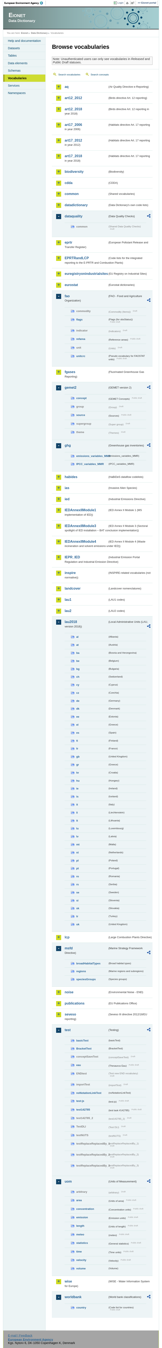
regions (81, 971)
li (77, 812)
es (77, 732)
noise (69, 992)
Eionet (24, 33)
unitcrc (80, 356)
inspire (70, 573)
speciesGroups (86, 979)
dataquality (73, 216)
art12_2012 (73, 98)
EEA (25, 3)
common (72, 194)
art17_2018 (73, 156)
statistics (82, 1242)
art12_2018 (73, 109)
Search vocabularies (69, 74)
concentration (85, 1208)
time (79, 1251)
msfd (69, 948)
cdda (68, 183)
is (77, 796)
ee (77, 716)
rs (77, 884)
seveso (70, 1014)
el (77, 724)
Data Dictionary (39, 33)
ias (67, 488)
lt (77, 820)
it (77, 804)
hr (77, 772)
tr (77, 916)
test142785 (83, 1109)
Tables (12, 55)
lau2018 (71, 622)
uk (77, 924)
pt (77, 868)
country (81, 1307)
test (67, 1030)
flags (79, 319)
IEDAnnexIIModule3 (80, 526)
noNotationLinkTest (88, 1092)
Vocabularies (17, 78)
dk (77, 708)
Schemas (14, 70)
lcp (67, 937)
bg (78, 669)
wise (68, 1281)
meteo (80, 1234)
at (77, 644)
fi (77, 740)
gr (77, 764)
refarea (80, 339)
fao (67, 296)
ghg (68, 445)
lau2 (68, 611)
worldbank (73, 1297)
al (77, 636)
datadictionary (76, 205)
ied (67, 499)
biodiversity (74, 171)
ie (77, 788)
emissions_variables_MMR (92, 456)
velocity (81, 1260)
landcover (73, 588)
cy (77, 684)
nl (77, 852)
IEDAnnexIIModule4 (80, 541)
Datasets (14, 48)
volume (81, 1268)
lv (77, 836)
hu (78, 780)
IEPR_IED (72, 557)
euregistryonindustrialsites (86, 273)
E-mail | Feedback (20, 1335)
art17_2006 (73, 125)
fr (77, 748)
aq (67, 87)
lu (77, 828)
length (80, 1225)
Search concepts (100, 74)
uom (68, 1181)
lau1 (68, 599)
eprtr (68, 242)
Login (120, 2)
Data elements (17, 63)
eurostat (71, 285)
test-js (80, 1101)
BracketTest (83, 1048)
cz (77, 692)
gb (78, 756)
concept (81, 398)
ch (77, 676)
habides (71, 477)
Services (13, 85)
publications (74, 1003)
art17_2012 (73, 140)
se (77, 892)
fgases (70, 372)
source (80, 415)
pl (77, 860)
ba (77, 652)
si (77, 900)
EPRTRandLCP (77, 258)
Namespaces (17, 93)
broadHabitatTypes (88, 963)
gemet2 (70, 387)
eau (78, 1065)
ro (77, 876)
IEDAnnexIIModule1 (80, 510)
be (77, 660)
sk (77, 908)
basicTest (82, 1040)
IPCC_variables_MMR (90, 464)
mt (78, 844)
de (77, 700)
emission (82, 1217)
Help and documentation (24, 40)
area (79, 1200)
